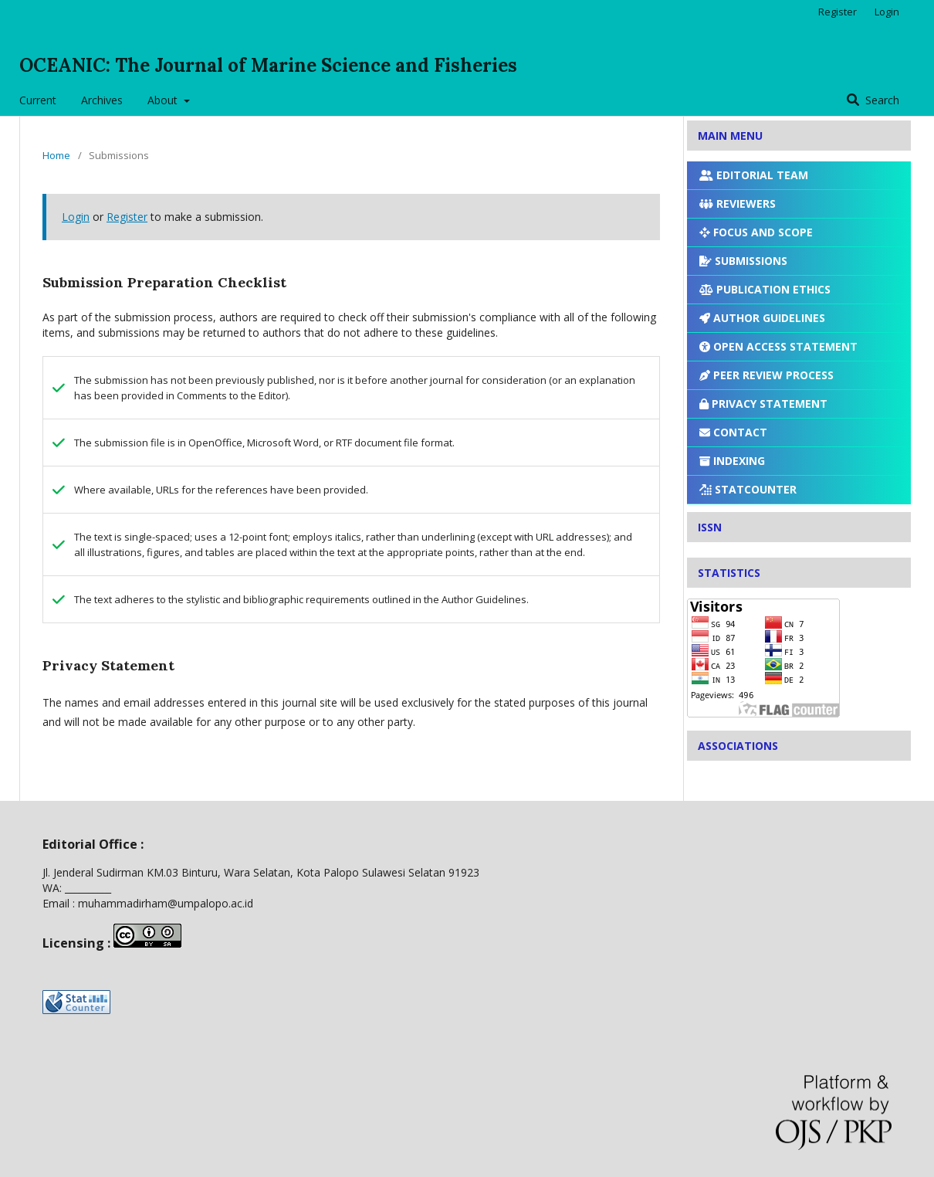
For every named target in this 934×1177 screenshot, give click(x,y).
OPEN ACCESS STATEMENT (778, 346)
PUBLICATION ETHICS (765, 289)
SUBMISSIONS (743, 260)
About (164, 100)
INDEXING (732, 460)
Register (837, 12)
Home (56, 155)
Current (37, 100)
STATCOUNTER (748, 489)
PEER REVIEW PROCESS (766, 375)
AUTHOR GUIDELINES (762, 317)
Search (880, 100)
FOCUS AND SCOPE (756, 232)
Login (887, 12)
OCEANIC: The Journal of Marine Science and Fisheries (268, 65)
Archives (102, 100)
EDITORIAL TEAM (753, 175)
